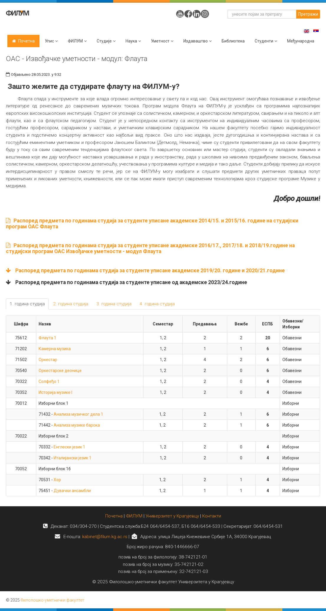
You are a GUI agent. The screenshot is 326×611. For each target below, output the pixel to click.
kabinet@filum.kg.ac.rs (104, 536)
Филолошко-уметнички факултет (52, 600)
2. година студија (70, 304)
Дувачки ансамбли (72, 490)
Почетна (26, 41)
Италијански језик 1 (72, 458)
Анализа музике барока (77, 425)
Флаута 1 (47, 337)
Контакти (211, 516)
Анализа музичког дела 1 (78, 414)
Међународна (300, 41)
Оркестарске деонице (60, 370)
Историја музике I (55, 392)
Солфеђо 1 (49, 381)
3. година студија (113, 304)
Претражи (308, 14)
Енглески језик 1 (69, 447)
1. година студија (27, 304)
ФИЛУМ (134, 516)
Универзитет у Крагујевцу (172, 516)
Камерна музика (55, 348)
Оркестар (48, 359)
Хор (57, 479)
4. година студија (157, 304)
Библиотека (233, 41)
